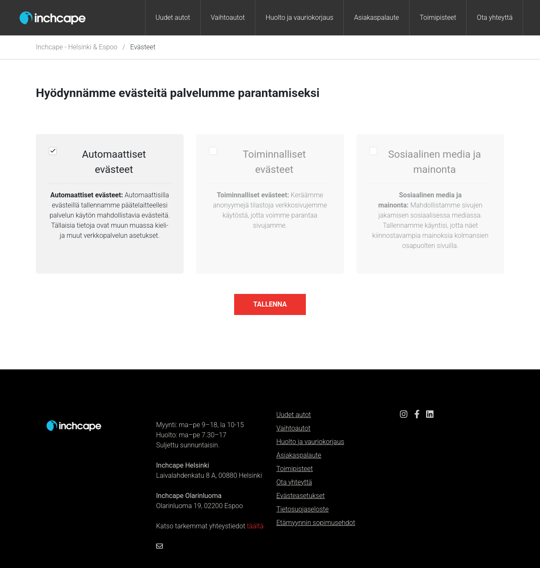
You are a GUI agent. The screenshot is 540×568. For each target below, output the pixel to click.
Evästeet (143, 47)
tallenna (270, 304)
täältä (255, 526)
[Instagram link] (404, 415)
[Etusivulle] (74, 425)
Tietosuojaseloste (302, 509)
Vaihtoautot (228, 17)
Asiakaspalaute (376, 17)
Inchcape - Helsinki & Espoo (76, 47)
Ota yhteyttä (495, 17)
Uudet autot (173, 17)
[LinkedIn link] (430, 415)
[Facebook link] (417, 415)
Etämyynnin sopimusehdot (315, 523)
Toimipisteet (438, 17)
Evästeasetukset (300, 496)
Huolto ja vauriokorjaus (299, 17)
